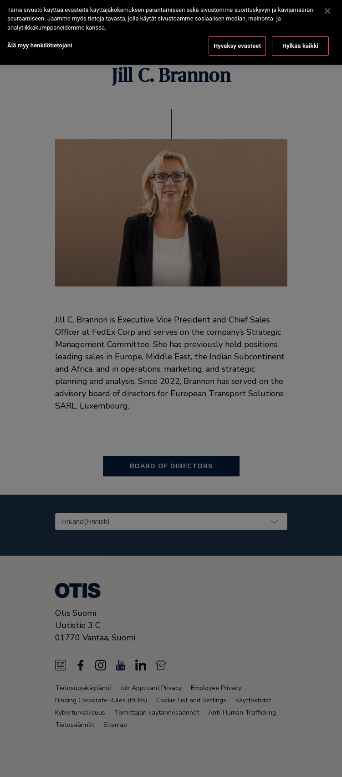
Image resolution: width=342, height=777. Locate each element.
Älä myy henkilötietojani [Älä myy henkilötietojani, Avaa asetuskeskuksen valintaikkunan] (39, 39)
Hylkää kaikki (300, 39)
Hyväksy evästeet (237, 39)
